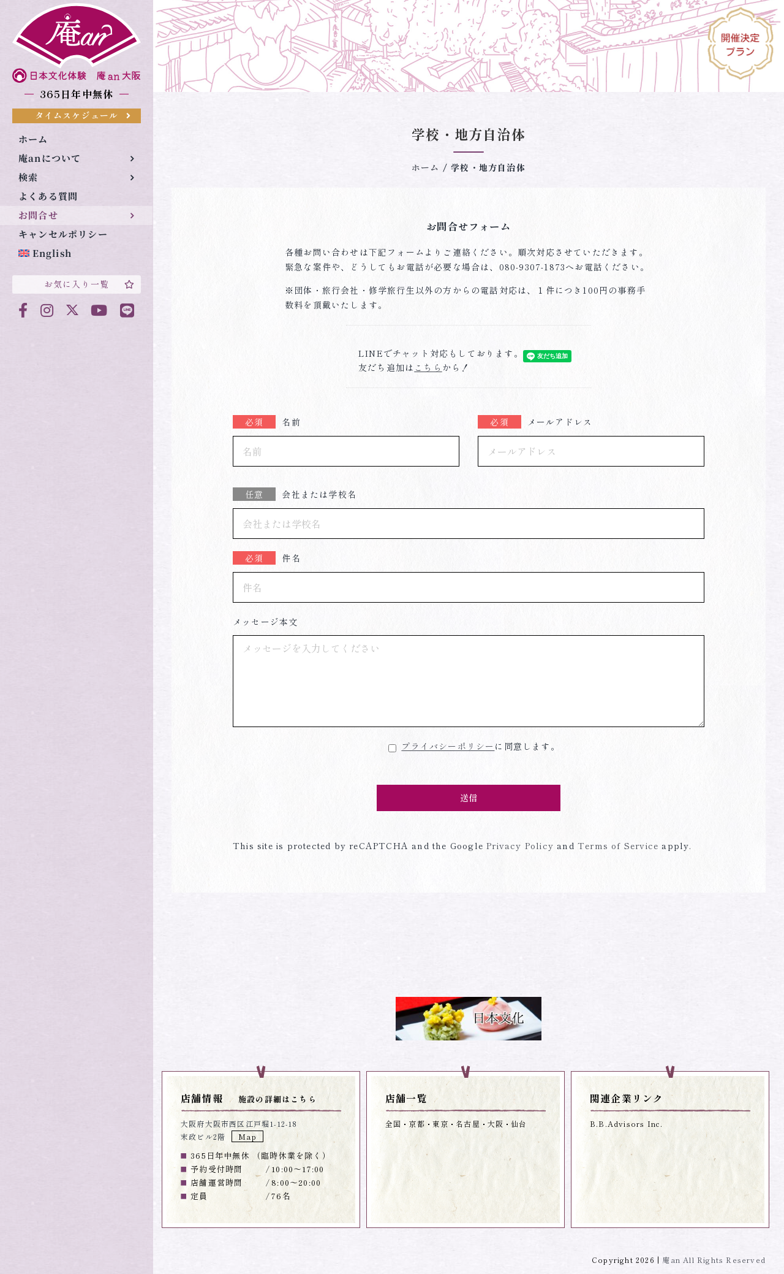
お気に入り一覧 (89, 284)
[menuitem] (76, 253)
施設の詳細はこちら (277, 1099)
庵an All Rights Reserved (714, 1259)
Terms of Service (616, 845)
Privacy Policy (518, 845)
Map (247, 1136)
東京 (440, 1123)
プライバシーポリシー (447, 746)
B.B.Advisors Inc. (626, 1123)
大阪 (495, 1123)
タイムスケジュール (83, 115)
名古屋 (468, 1123)
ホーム (426, 167)
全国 (393, 1123)
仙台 (519, 1123)
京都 (416, 1123)
